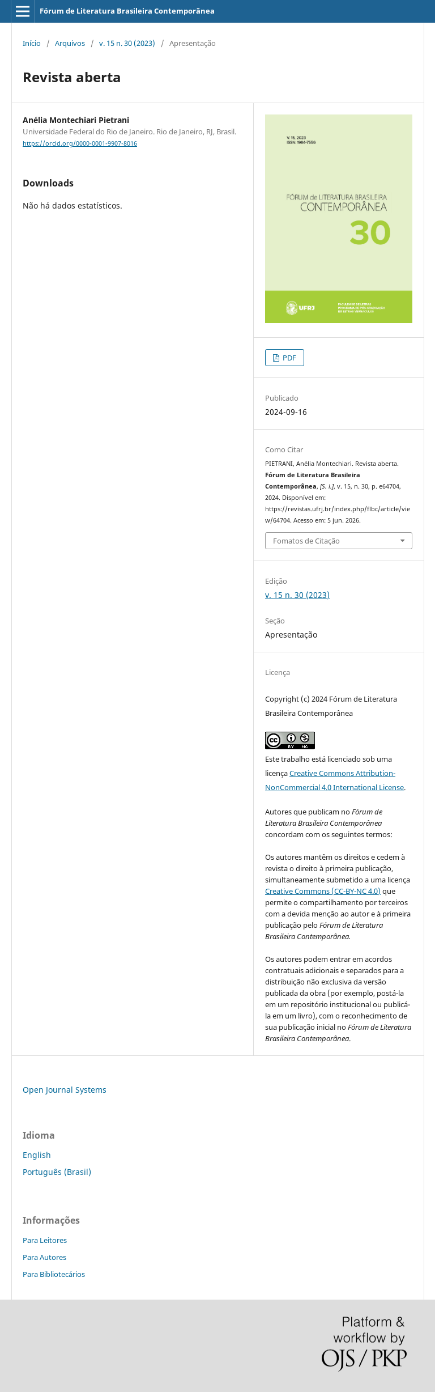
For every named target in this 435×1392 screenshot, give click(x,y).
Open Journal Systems (64, 1089)
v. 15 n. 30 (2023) (127, 43)
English (37, 1154)
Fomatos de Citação (306, 541)
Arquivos (70, 43)
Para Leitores (45, 1240)
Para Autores (44, 1257)
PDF (288, 358)
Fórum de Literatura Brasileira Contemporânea (127, 11)
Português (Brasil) (57, 1171)
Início (32, 43)
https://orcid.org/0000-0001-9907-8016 (80, 143)
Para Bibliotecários (54, 1274)
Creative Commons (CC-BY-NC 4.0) (323, 891)
